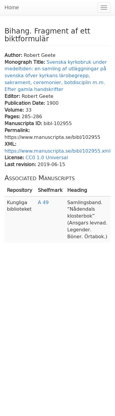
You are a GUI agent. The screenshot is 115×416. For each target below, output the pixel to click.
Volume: (15, 109)
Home (12, 7)
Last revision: (21, 164)
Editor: (13, 96)
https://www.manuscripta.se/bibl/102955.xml (57, 150)
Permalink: (17, 130)
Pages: (13, 116)
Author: (14, 55)
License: (15, 157)
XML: (10, 144)
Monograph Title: (26, 62)
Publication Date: (26, 103)
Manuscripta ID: (24, 123)
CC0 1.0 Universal (47, 157)
